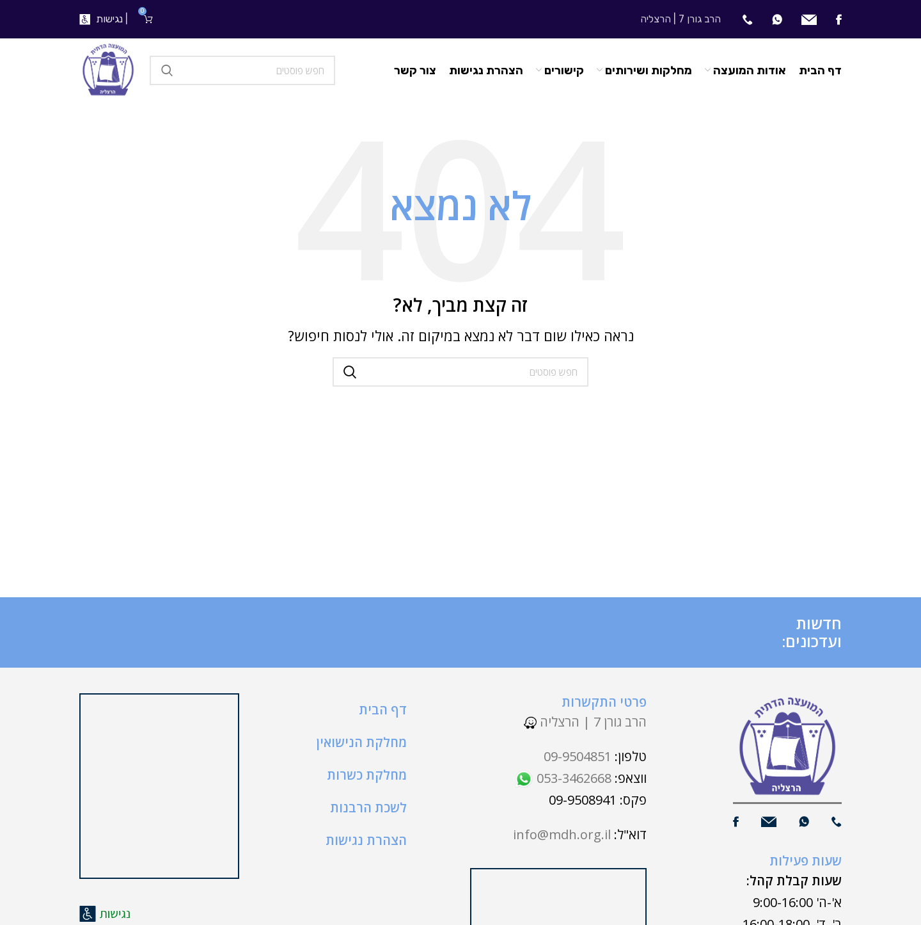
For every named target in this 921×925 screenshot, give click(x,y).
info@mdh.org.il (562, 834)
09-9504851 (577, 756)
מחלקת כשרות (367, 775)
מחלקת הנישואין (362, 742)
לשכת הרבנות (368, 807)
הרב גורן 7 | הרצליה (585, 721)
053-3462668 (562, 778)
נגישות (109, 19)
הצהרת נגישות (366, 840)
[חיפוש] (242, 70)
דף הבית (383, 709)
